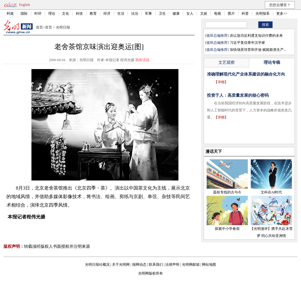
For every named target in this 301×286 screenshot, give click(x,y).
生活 (120, 13)
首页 (39, 27)
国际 (24, 13)
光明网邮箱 (191, 264)
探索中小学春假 (227, 229)
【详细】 (221, 82)
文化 (65, 13)
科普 (245, 13)
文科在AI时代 (271, 192)
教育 (93, 13)
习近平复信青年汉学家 (247, 43)
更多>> (281, 13)
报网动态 (139, 264)
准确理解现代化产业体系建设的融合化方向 (246, 74)
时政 (10, 13)
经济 (107, 13)
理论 (51, 13)
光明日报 (63, 27)
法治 (134, 13)
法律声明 (172, 264)
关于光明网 (121, 264)
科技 (79, 13)
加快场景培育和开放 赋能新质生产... (258, 50)
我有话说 (142, 60)
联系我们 (156, 264)
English (24, 5)
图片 (231, 13)
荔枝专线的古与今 (227, 192)
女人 (189, 13)
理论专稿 (272, 62)
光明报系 (262, 13)
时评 (37, 13)
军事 (148, 13)
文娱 (203, 13)
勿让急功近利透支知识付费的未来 (256, 36)
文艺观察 (226, 62)
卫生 (162, 13)
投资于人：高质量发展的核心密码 (238, 95)
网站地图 (209, 264)
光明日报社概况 (97, 264)
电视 (217, 13)
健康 (176, 13)
